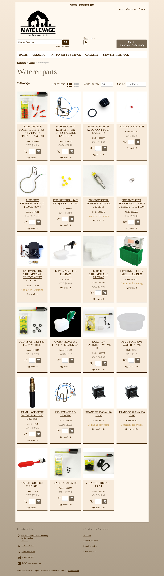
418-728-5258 (28, 545)
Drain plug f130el (132, 126)
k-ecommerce (73, 570)
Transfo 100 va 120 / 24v (99, 414)
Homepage (21, 62)
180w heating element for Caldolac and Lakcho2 (65, 131)
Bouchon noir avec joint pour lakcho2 (98, 129)
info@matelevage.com (31, 563)
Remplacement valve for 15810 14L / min (32, 415)
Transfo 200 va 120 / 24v (132, 414)
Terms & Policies (90, 541)
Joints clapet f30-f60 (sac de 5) (32, 343)
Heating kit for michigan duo (131, 272)
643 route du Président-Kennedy (34, 535)
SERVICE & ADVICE (116, 54)
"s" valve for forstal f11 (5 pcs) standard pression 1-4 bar (32, 131)
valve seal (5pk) (65, 482)
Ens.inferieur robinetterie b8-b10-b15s (98, 203)
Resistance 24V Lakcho (65, 414)
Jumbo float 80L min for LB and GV (65, 343)
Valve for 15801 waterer (32, 484)
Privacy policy (89, 551)
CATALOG (39, 54)
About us (87, 535)
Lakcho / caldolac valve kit (99, 344)
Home (120, 9)
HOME (23, 54)
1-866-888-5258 (28, 551)
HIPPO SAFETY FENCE (66, 54)
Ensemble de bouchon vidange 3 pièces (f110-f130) (131, 203)
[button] (132, 44)
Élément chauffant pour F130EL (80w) (32, 203)
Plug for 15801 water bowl (131, 343)
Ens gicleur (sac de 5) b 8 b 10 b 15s (65, 202)
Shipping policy (90, 546)
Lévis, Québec (27, 538)
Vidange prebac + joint (99, 484)
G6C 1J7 (24, 540)
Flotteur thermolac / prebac (98, 274)
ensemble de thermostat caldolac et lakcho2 (32, 275)
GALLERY (91, 54)
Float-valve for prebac (65, 272)
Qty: (26, 151)
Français (142, 9)
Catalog (32, 62)
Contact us (131, 9)
